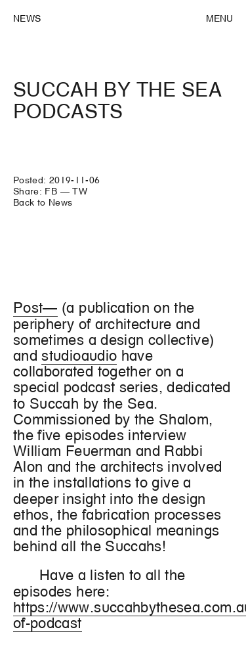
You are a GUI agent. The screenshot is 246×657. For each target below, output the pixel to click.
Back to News (42, 202)
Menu (219, 18)
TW (79, 191)
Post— (35, 307)
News (27, 18)
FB (51, 191)
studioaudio (79, 355)
